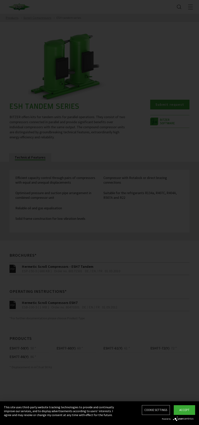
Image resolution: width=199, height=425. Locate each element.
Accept (184, 410)
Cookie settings (155, 410)
